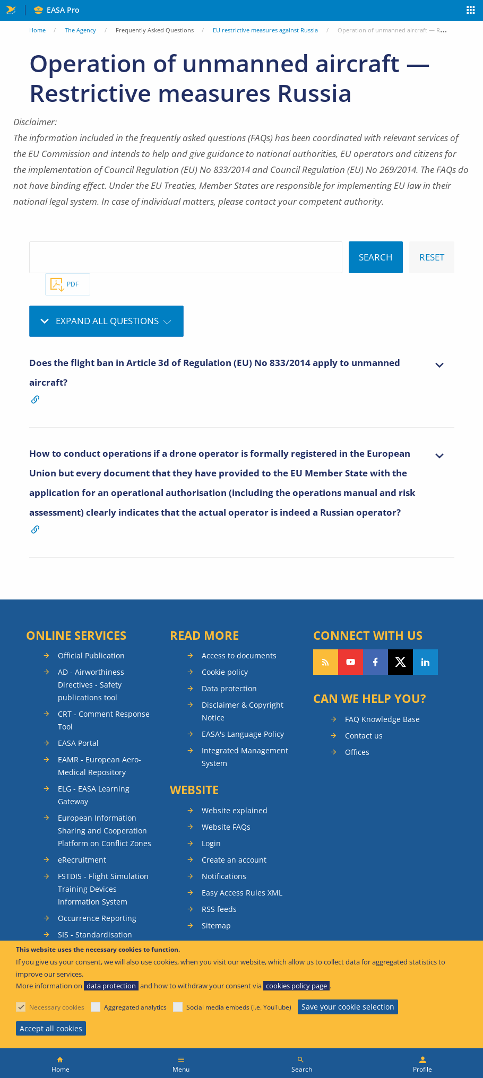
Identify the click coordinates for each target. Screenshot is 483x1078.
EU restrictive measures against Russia (265, 30)
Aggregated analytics (135, 1007)
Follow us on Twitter (400, 662)
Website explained (235, 810)
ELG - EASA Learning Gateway (94, 795)
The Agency (80, 30)
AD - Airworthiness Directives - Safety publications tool (91, 684)
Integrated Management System (245, 756)
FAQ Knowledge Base (382, 719)
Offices (357, 752)
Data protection (229, 688)
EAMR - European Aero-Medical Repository (99, 765)
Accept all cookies (51, 1028)
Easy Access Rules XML (242, 893)
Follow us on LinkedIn (425, 662)
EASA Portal (78, 743)
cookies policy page (296, 985)
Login (211, 843)
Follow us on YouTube (350, 662)
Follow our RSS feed (325, 662)
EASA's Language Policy (243, 734)
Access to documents (239, 655)
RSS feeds (219, 909)
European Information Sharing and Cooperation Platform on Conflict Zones (104, 830)
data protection (111, 985)
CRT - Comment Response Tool (104, 720)
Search (301, 1069)
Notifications (224, 876)
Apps (471, 11)
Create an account (234, 860)
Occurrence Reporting (97, 918)
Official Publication (91, 655)
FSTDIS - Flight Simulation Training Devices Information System (103, 889)
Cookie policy (225, 672)
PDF (73, 284)
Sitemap (216, 925)
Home (37, 30)
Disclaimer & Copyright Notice (242, 711)
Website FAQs (226, 827)
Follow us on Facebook (375, 662)
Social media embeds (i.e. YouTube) (238, 1007)
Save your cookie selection (347, 1007)
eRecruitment (82, 860)
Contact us (364, 736)
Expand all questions (107, 321)
